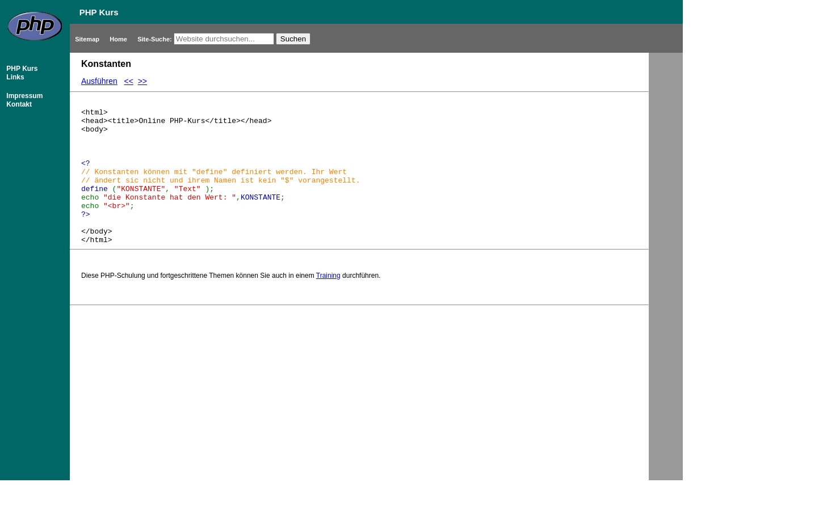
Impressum (24, 96)
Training (328, 303)
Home (119, 39)
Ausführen (99, 81)
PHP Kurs (21, 69)
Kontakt (18, 104)
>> (142, 81)
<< (128, 81)
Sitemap (88, 39)
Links (14, 77)
